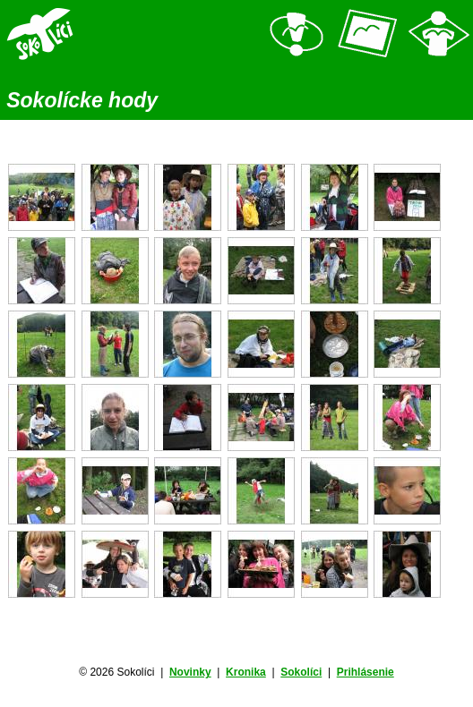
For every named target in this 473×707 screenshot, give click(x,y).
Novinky (190, 672)
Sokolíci (301, 672)
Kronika (246, 672)
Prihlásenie (365, 672)
